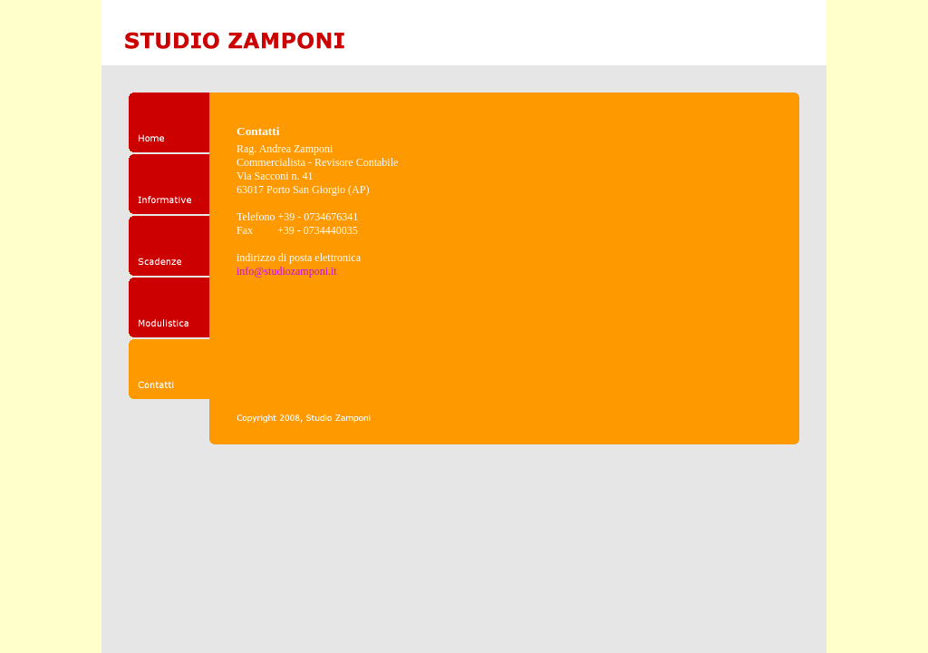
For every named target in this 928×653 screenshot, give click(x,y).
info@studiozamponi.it (287, 271)
